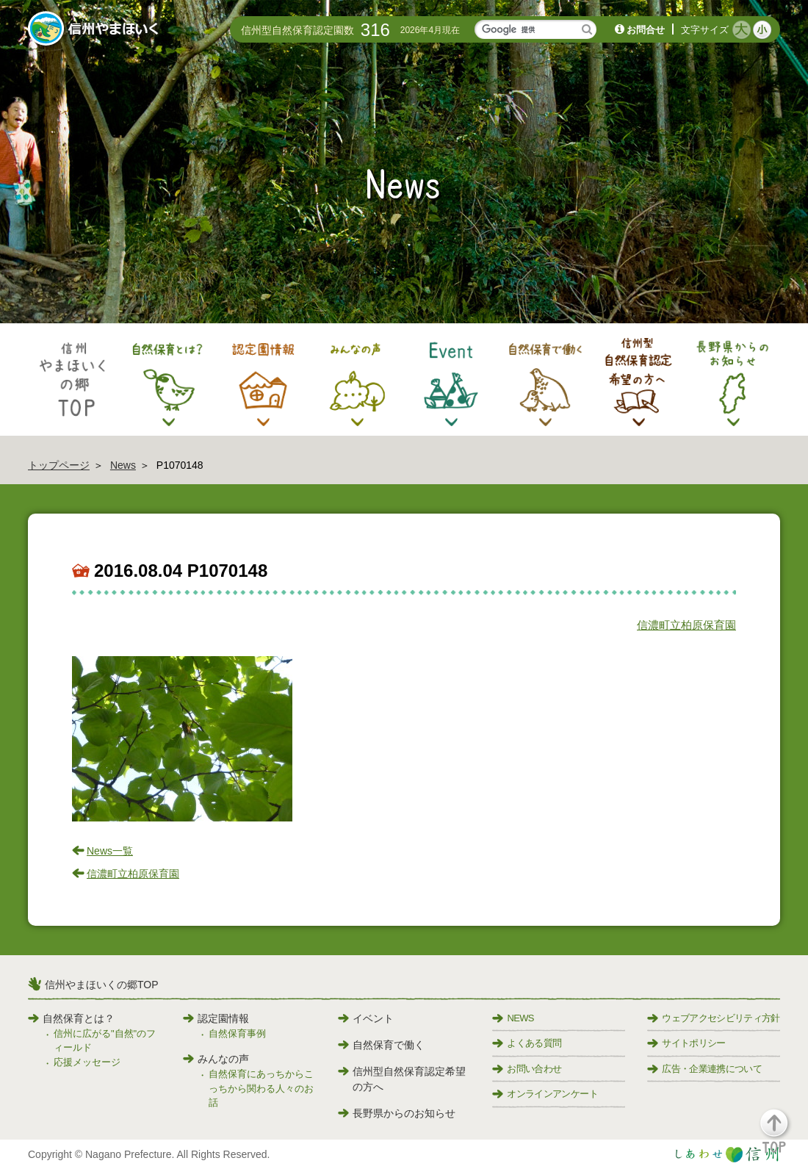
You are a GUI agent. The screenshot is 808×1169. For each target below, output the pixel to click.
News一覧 (110, 851)
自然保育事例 (237, 1033)
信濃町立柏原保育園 (686, 625)
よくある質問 (526, 1042)
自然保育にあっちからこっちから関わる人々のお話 (261, 1088)
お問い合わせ (526, 1068)
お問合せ (646, 29)
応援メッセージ (87, 1062)
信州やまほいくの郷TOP (102, 984)
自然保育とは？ (71, 1018)
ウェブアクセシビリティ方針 (713, 1018)
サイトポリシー (686, 1042)
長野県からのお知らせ (396, 1113)
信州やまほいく (96, 30)
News (123, 465)
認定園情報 (216, 1018)
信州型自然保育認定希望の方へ (402, 1079)
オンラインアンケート (545, 1093)
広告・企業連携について (704, 1068)
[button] (782, 1138)
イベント (366, 1018)
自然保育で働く (381, 1045)
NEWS (512, 1018)
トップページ (59, 465)
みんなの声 (216, 1059)
